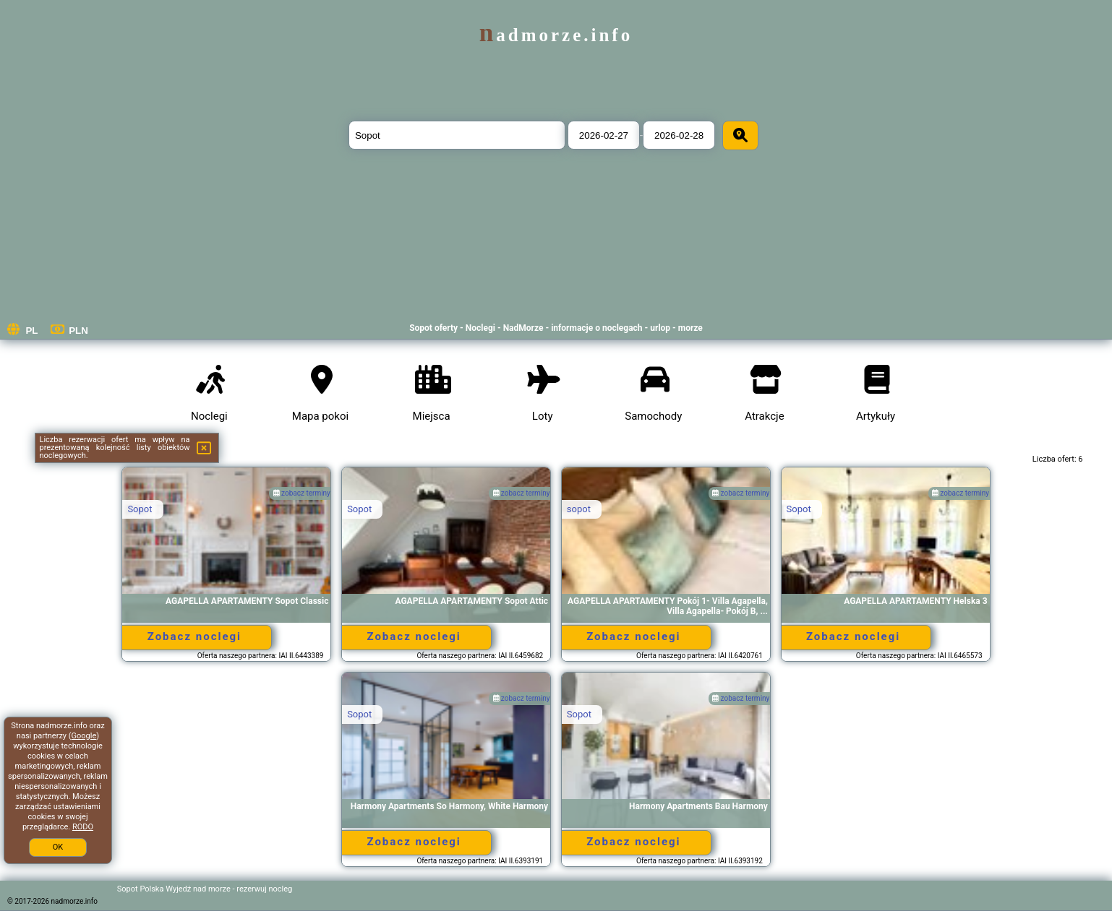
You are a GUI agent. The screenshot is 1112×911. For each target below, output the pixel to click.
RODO (82, 827)
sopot (579, 509)
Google (84, 736)
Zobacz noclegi (194, 636)
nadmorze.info (556, 35)
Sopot (139, 509)
